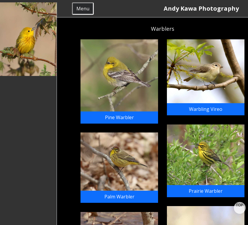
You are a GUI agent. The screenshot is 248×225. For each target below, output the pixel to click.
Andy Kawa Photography (203, 8)
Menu (82, 8)
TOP (239, 205)
